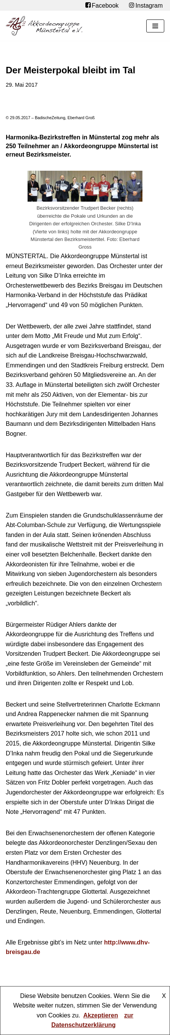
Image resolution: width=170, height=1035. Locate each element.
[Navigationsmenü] (155, 25)
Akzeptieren (100, 1015)
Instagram (146, 5)
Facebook (102, 5)
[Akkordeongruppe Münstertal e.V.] (44, 26)
